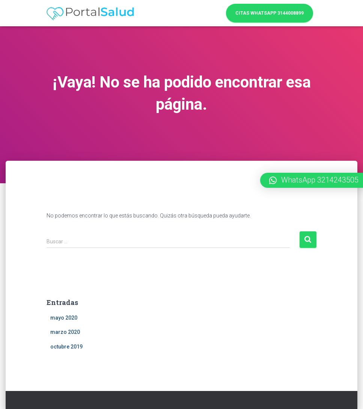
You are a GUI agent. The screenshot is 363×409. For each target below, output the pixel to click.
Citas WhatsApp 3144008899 (269, 13)
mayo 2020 (63, 318)
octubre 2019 (66, 347)
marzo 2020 (65, 332)
